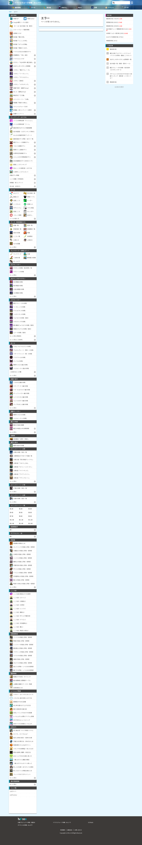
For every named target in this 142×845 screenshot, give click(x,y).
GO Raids (90, 822)
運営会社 (69, 830)
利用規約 (62, 830)
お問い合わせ (78, 830)
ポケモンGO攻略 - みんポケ (25, 825)
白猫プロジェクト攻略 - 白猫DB (26, 822)
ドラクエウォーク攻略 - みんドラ (27, 2)
